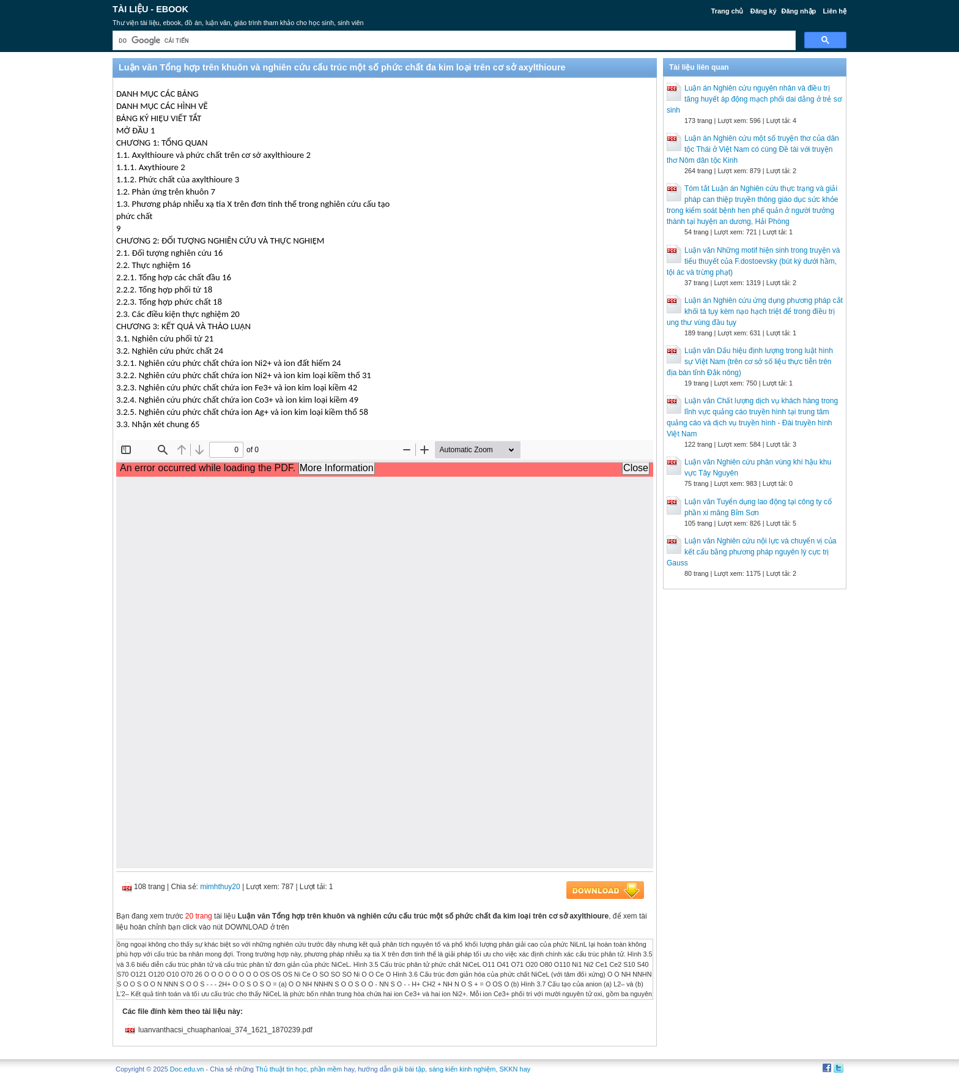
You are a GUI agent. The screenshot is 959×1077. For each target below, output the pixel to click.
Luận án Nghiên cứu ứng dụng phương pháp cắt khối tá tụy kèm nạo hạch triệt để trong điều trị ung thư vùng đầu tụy (755, 311)
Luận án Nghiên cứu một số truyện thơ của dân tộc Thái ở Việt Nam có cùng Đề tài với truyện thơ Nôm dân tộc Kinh (753, 149)
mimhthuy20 (220, 886)
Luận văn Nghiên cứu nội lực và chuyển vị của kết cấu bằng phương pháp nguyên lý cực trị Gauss (751, 552)
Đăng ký (763, 11)
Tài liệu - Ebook (150, 9)
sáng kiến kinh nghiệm (462, 1069)
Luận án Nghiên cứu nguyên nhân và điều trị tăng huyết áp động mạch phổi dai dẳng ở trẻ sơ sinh (754, 99)
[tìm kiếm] (453, 40)
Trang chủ (727, 11)
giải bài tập (409, 1069)
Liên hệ (834, 11)
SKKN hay (515, 1069)
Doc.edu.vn (187, 1069)
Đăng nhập (799, 11)
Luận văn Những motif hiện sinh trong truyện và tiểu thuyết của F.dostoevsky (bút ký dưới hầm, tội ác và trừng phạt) (753, 261)
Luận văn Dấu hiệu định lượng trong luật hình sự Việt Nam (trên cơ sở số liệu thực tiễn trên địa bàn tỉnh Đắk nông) (750, 361)
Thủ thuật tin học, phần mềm (299, 1069)
